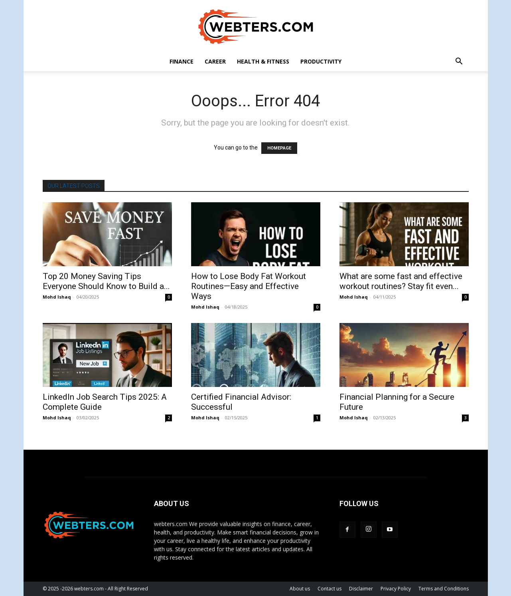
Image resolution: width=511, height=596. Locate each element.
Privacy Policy (396, 588)
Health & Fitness (263, 61)
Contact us (329, 588)
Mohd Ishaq (57, 297)
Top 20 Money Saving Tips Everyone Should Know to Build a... (106, 281)
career (215, 61)
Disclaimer (361, 588)
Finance (181, 61)
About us (300, 588)
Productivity (320, 61)
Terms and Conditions (443, 588)
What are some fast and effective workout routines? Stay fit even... (400, 281)
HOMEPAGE (279, 148)
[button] (459, 62)
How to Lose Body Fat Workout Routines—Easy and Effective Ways (248, 286)
